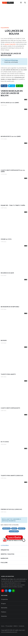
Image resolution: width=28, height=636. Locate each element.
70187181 (7, 62)
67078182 (14, 62)
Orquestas (5, 550)
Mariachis (4, 558)
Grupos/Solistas (5, 27)
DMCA (16, 626)
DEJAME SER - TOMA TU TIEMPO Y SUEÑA (13, 205)
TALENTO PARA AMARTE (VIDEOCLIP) (12, 475)
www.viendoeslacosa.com (9, 632)
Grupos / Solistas (7, 554)
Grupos (3, 603)
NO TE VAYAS (5, 441)
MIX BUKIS (4, 340)
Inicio (2, 626)
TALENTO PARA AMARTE (8, 374)
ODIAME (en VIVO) (6, 239)
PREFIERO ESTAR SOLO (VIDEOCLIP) (11, 509)
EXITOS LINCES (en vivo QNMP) (10, 102)
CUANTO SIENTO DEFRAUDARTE (10, 408)
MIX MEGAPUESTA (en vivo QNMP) (11, 136)
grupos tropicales (10, 44)
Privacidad (9, 626)
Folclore (4, 562)
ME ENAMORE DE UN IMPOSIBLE (10, 306)
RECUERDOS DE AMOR (7, 273)
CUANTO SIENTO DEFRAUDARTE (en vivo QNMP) (13, 170)
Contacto (21, 626)
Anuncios (4, 616)
